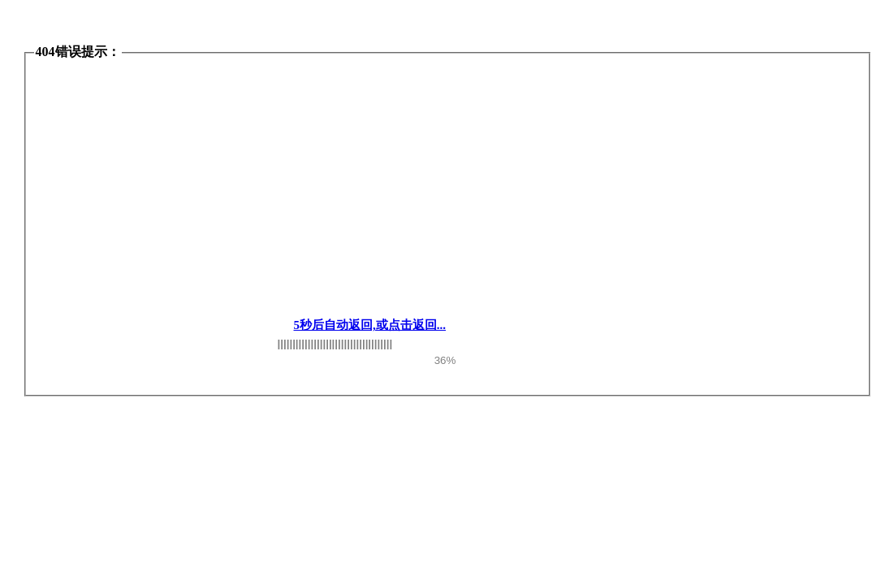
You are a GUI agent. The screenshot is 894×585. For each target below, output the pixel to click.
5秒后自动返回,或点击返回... (370, 325)
